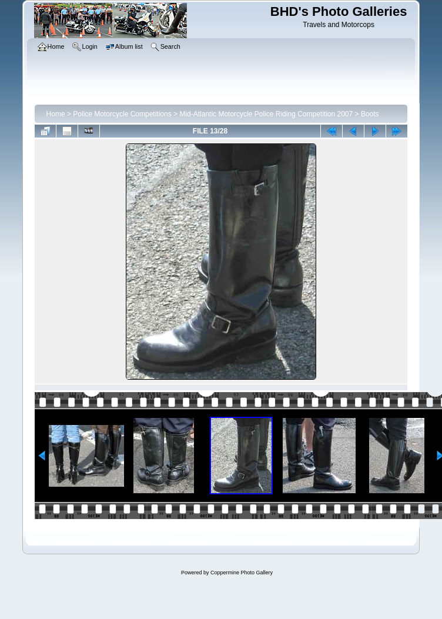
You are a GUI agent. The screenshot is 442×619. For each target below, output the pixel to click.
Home (55, 114)
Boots (370, 114)
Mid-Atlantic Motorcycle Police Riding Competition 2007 (266, 114)
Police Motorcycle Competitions (122, 114)
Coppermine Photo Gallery (241, 572)
